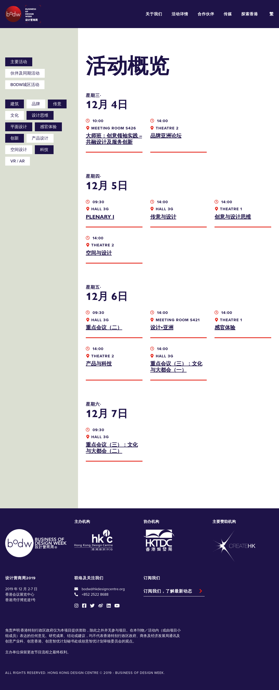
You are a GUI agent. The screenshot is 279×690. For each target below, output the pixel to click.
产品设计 (40, 138)
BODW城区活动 (24, 84)
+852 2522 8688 (95, 594)
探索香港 (249, 14)
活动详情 (180, 14)
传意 (57, 104)
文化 (14, 115)
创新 (14, 138)
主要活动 (18, 61)
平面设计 (18, 126)
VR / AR (17, 161)
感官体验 (48, 126)
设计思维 (40, 115)
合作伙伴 (206, 14)
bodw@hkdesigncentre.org (103, 589)
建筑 (14, 104)
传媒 (228, 14)
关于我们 (154, 14)
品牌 (36, 104)
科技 (44, 149)
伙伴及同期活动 (25, 73)
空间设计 (18, 149)
